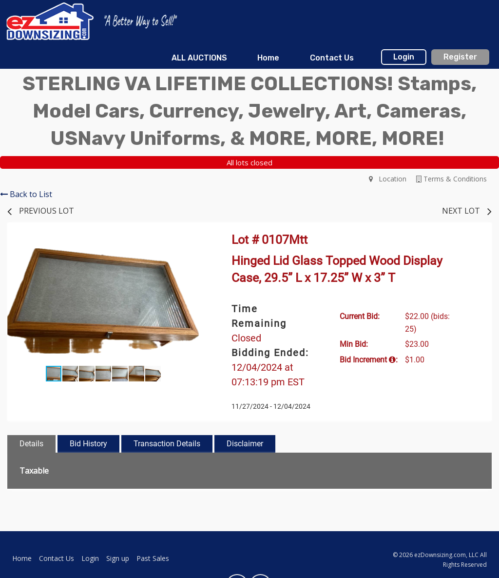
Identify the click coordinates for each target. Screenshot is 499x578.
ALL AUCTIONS (199, 57)
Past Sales (152, 558)
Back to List (26, 194)
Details (31, 443)
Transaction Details (167, 443)
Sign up (117, 558)
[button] (190, 246)
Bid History (88, 443)
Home (268, 57)
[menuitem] (199, 58)
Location (387, 178)
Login (403, 56)
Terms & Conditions (451, 178)
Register (460, 56)
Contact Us (332, 57)
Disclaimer (245, 443)
